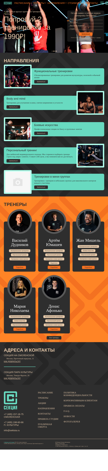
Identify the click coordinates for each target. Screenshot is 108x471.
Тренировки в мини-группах (19, 259)
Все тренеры (54, 338)
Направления (56, 3)
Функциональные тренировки (20, 250)
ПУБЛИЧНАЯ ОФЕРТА (45, 425)
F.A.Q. (67, 411)
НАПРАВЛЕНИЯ (46, 408)
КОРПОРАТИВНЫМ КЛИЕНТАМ (80, 400)
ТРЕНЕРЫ (43, 398)
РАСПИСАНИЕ (45, 392)
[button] (51, 51)
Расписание (22, 3)
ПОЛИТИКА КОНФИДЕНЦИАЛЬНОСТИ (78, 394)
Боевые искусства (88, 250)
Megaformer (54, 263)
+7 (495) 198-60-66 (14, 422)
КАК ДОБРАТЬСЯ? (12, 361)
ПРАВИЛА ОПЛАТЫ (74, 406)
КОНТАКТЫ (44, 413)
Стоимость (75, 3)
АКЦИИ (42, 403)
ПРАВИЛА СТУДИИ (48, 419)
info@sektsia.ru (12, 430)
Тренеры (38, 3)
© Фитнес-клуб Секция (9, 442)
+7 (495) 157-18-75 (14, 414)
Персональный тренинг (20, 255)
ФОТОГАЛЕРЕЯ (72, 421)
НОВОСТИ (69, 416)
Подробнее (19, 267)
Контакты (91, 3)
